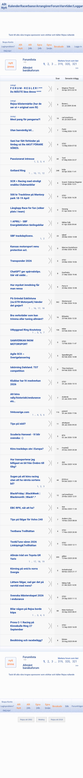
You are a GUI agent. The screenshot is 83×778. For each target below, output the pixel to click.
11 (39, 173)
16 (35, 308)
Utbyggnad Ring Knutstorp (25, 329)
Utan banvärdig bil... (22, 130)
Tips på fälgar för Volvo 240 (26, 519)
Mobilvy (41, 720)
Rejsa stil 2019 (57, 720)
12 (43, 173)
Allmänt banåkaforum (31, 69)
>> (76, 68)
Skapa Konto (7, 42)
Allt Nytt (4, 6)
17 (39, 308)
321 (74, 64)
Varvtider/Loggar (71, 6)
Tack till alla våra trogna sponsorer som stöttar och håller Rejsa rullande (41, 35)
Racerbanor (28, 6)
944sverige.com (19, 412)
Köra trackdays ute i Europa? (27, 448)
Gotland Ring (17, 170)
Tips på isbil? (18, 423)
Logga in (78, 46)
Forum (55, 6)
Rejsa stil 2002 (26, 720)
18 (43, 308)
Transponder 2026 (21, 260)
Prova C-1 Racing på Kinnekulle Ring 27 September (22, 626)
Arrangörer (43, 6)
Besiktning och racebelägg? (26, 640)
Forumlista (29, 60)
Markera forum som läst (68, 61)
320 (67, 64)
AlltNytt (20, 46)
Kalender (14, 6)
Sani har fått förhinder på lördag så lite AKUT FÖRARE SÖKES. (26, 144)
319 (60, 64)
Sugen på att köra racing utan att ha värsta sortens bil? (25, 480)
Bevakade (59, 46)
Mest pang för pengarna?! (25, 119)
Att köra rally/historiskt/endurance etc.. (25, 398)
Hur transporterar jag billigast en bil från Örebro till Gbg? (27, 463)
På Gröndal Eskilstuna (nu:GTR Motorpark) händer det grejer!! (26, 302)
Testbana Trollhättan (22, 531)
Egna (39, 46)
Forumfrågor (77, 706)
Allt (30, 46)
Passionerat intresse (22, 158)
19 (43, 561)
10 (35, 173)
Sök (68, 46)
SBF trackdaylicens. (21, 235)
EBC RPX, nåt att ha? (22, 507)
